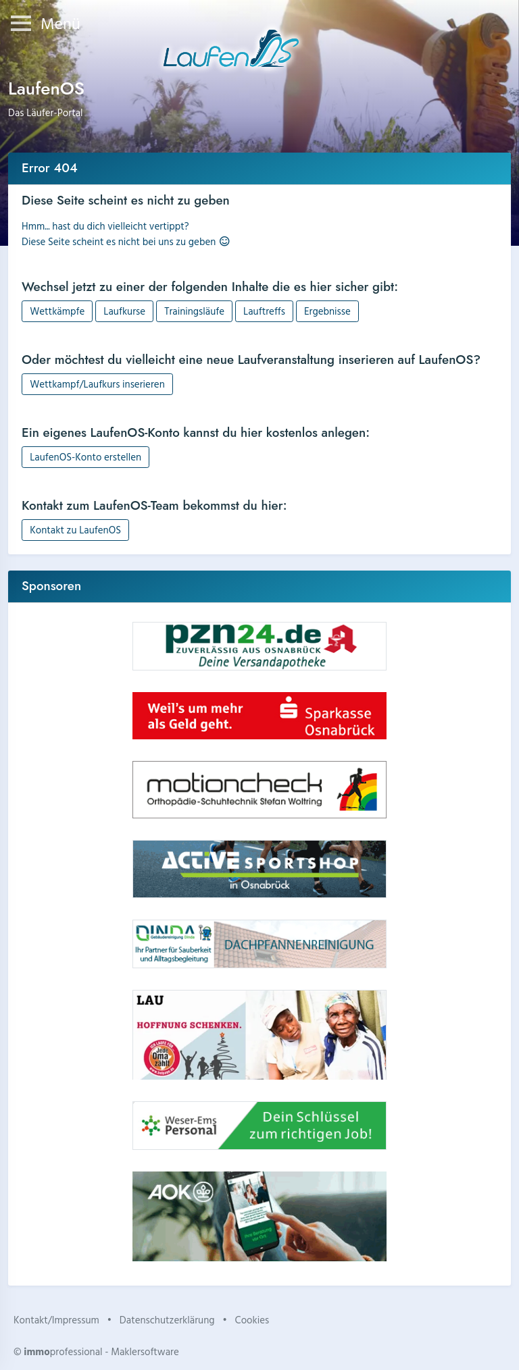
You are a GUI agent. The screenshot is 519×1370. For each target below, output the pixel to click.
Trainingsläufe (194, 311)
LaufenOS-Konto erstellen (85, 457)
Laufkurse (124, 311)
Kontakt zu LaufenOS (75, 529)
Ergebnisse (327, 311)
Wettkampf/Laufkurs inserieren (97, 384)
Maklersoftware (145, 1351)
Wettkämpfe (57, 311)
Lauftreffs (264, 311)
